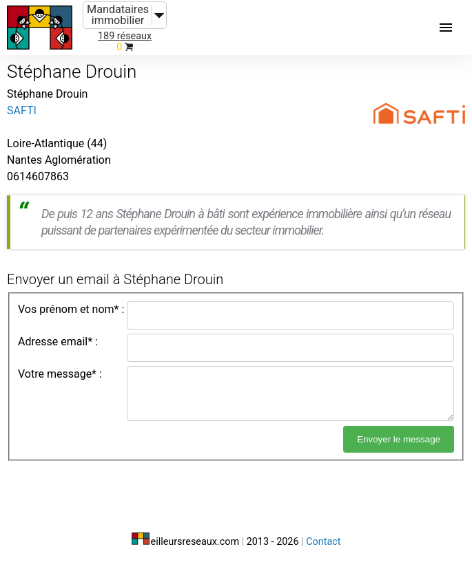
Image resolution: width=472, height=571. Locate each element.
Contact (323, 542)
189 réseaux (125, 36)
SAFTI (22, 110)
